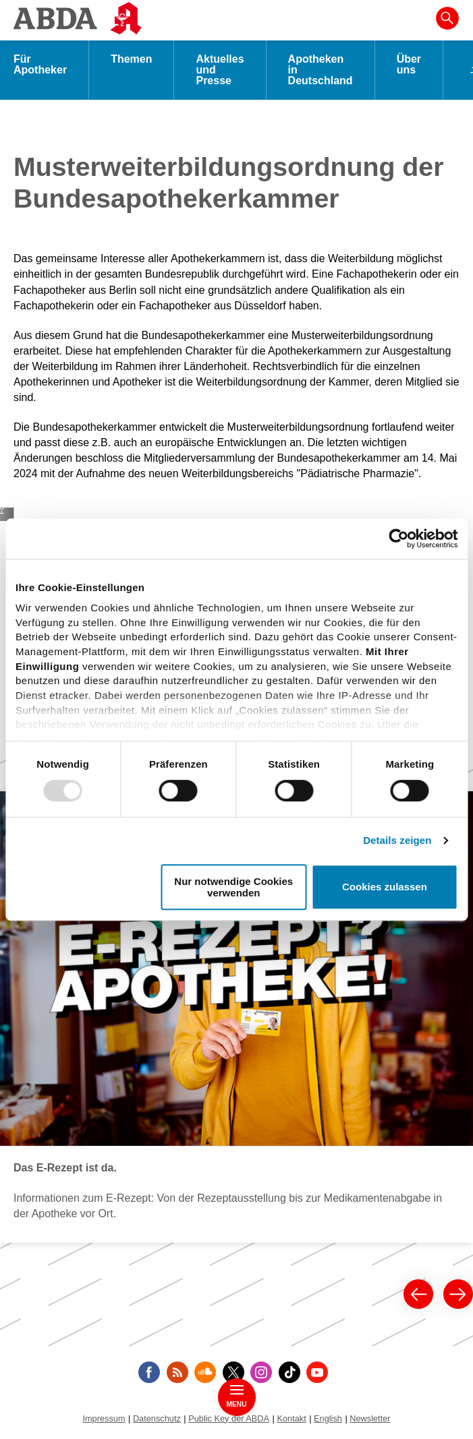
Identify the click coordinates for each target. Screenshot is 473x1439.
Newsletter (370, 1418)
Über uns (409, 64)
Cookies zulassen (384, 887)
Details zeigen (397, 840)
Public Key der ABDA (228, 1418)
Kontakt (291, 1418)
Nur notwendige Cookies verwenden (233, 887)
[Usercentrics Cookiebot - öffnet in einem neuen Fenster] (398, 538)
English (328, 1418)
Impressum (103, 1418)
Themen (131, 59)
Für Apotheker (40, 64)
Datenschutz (157, 1418)
